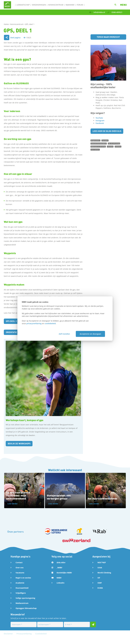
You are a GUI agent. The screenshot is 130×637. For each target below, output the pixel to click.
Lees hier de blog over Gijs (107, 131)
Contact (19, 562)
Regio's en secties (23, 578)
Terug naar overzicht (108, 37)
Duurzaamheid (22, 588)
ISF (99, 578)
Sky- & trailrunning (113, 143)
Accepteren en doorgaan (90, 334)
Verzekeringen (39, 5)
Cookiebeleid (41, 633)
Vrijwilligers (21, 593)
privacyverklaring (34, 323)
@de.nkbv (61, 562)
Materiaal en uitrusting (98, 146)
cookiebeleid (50, 323)
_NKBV (59, 567)
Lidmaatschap (23, 5)
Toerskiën (105, 140)
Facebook (100, 123)
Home (6, 24)
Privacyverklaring (24, 633)
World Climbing (104, 572)
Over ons (19, 567)
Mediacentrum (22, 603)
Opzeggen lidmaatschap (26, 608)
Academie (20, 583)
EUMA (100, 588)
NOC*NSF (102, 562)
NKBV (59, 578)
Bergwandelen (95, 140)
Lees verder (12, 503)
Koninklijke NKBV (64, 572)
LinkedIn (60, 583)
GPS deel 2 (11, 321)
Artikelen (118, 146)
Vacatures (20, 572)
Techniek (110, 146)
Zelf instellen (64, 334)
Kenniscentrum (55, 5)
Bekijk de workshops (19, 443)
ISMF (100, 583)
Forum (80, 5)
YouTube (99, 118)
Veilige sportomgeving (25, 598)
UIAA (100, 567)
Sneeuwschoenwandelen (98, 143)
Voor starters (95, 149)
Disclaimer (8, 633)
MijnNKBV (70, 5)
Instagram (100, 120)
